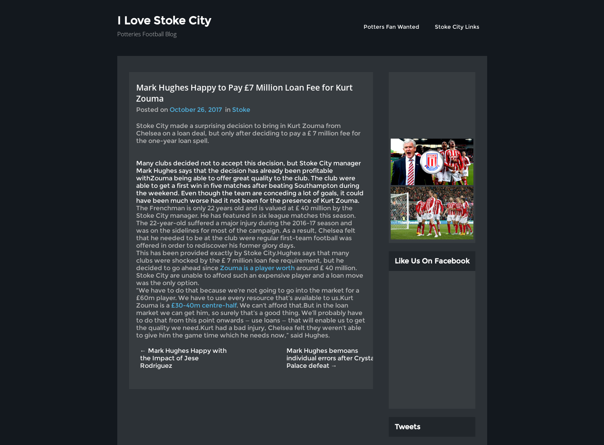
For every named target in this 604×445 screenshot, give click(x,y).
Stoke (241, 109)
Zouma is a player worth (258, 268)
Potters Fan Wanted (391, 26)
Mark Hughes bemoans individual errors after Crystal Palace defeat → (331, 358)
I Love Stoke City (164, 20)
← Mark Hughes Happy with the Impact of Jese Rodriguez (183, 358)
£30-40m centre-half (203, 305)
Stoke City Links (457, 26)
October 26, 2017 (196, 109)
